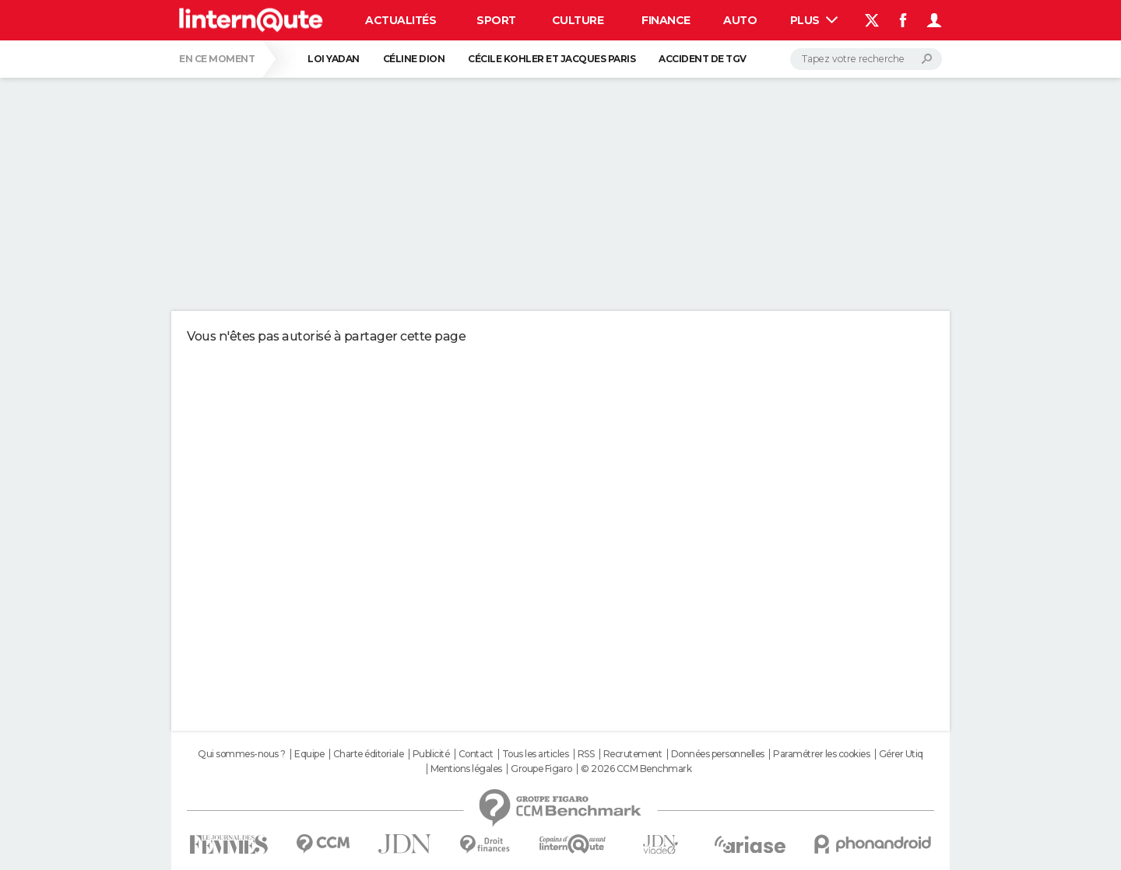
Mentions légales (466, 768)
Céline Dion (414, 59)
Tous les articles (535, 754)
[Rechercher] (866, 59)
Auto (740, 20)
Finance (666, 20)
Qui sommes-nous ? (242, 754)
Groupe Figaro (541, 768)
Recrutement (632, 754)
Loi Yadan (333, 59)
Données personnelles (717, 754)
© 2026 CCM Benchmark (636, 768)
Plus (814, 20)
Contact (476, 754)
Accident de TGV (703, 59)
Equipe (309, 754)
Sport (496, 20)
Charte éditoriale (368, 754)
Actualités (400, 20)
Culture (578, 20)
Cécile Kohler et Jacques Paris (551, 59)
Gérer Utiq (901, 754)
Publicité (431, 754)
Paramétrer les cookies (821, 754)
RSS (586, 754)
